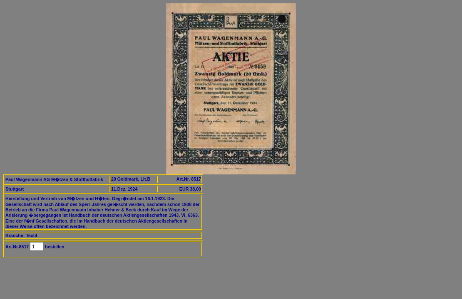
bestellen (54, 246)
